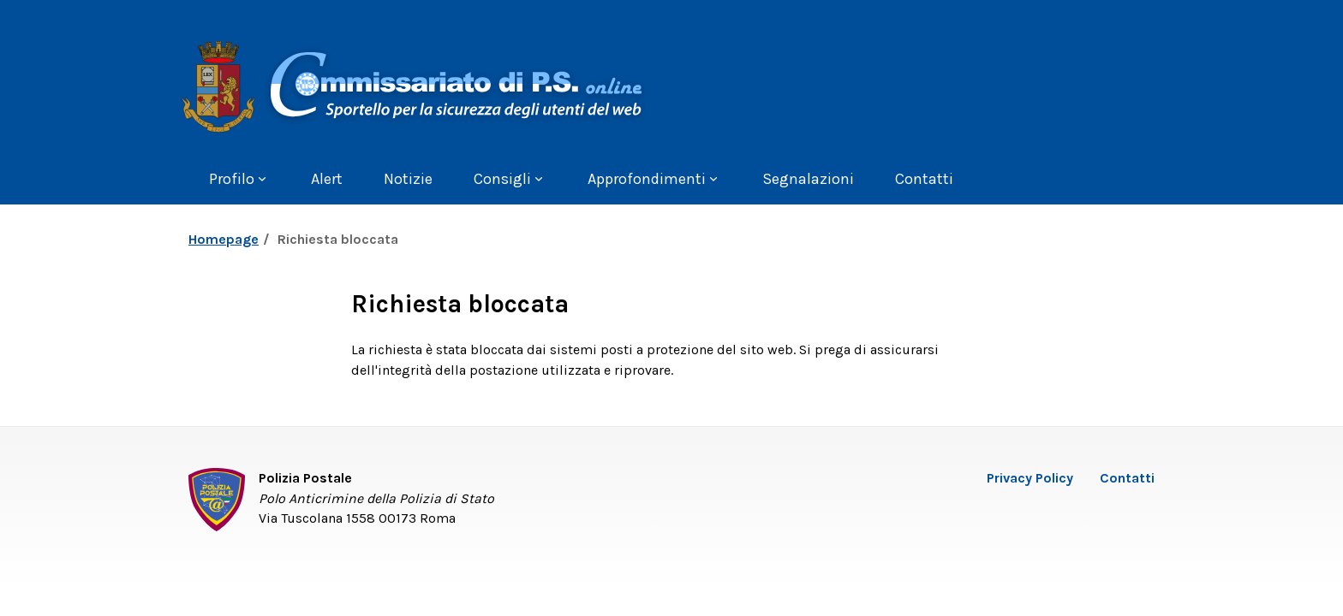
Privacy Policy (1030, 478)
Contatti (1127, 478)
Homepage (223, 239)
